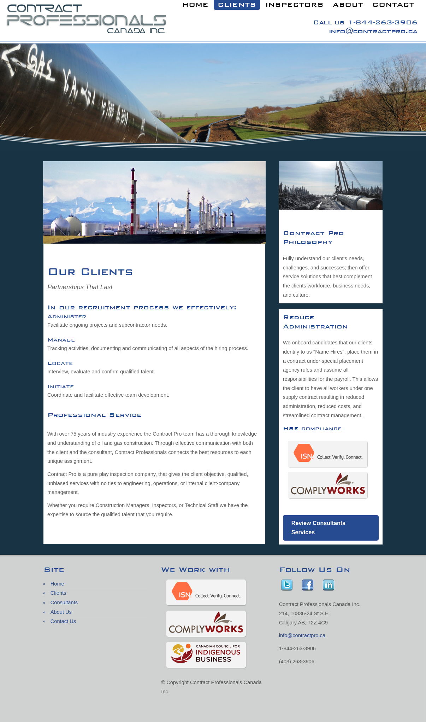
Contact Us (63, 621)
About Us (61, 612)
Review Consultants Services (318, 527)
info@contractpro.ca (373, 31)
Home (57, 584)
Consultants (64, 602)
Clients (58, 593)
